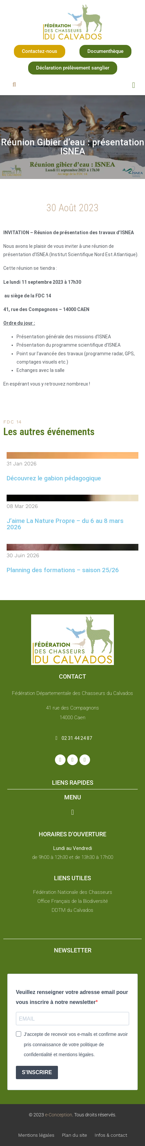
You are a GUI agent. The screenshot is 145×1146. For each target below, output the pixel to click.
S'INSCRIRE (37, 1072)
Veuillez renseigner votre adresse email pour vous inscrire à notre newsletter (72, 997)
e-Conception (58, 1114)
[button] (39, 51)
